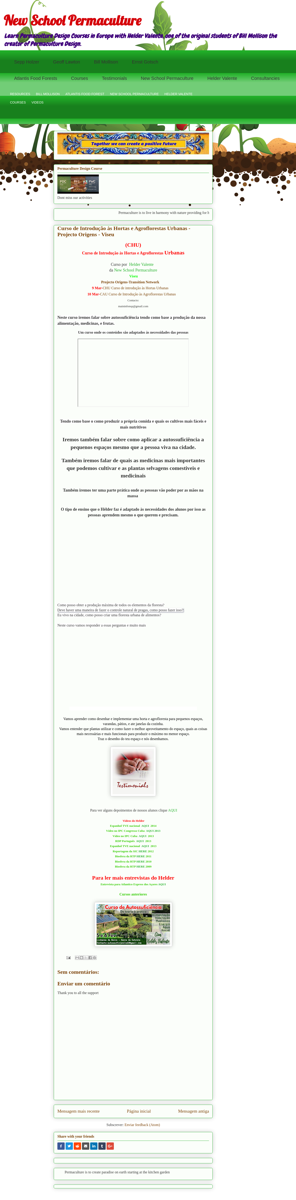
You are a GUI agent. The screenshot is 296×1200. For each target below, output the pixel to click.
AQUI (172, 810)
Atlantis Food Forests (35, 78)
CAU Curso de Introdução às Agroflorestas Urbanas (138, 294)
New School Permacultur (134, 270)
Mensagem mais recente (78, 1111)
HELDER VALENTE (178, 94)
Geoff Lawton (66, 61)
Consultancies (265, 78)
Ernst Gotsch (145, 61)
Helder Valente (222, 78)
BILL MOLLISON (48, 94)
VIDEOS (37, 102)
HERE (143, 851)
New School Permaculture (72, 20)
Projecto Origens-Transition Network (129, 282)
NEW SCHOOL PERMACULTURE (134, 94)
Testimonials (114, 78)
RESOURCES (20, 94)
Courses (79, 78)
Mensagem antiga (193, 1111)
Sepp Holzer (26, 61)
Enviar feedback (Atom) (142, 1125)
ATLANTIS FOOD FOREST (84, 94)
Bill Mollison (106, 61)
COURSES (18, 102)
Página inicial (139, 1111)
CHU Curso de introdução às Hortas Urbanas (135, 288)
